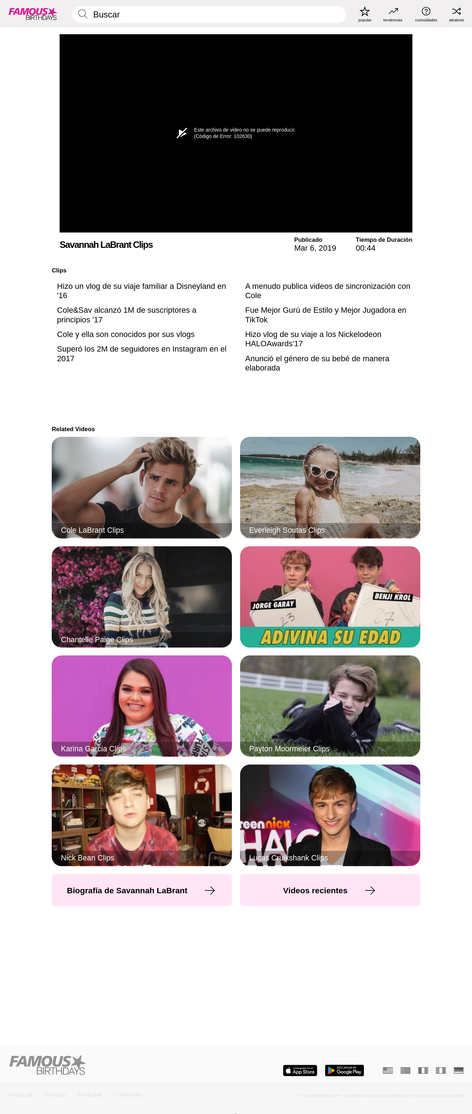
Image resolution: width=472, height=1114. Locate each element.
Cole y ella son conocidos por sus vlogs (126, 334)
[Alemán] (459, 1070)
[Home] (120, 1065)
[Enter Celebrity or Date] (209, 14)
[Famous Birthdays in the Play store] (344, 1070)
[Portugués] (406, 1070)
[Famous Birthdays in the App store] (300, 1070)
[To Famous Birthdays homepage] (33, 14)
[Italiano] (441, 1070)
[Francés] (423, 1070)
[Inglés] (388, 1070)
